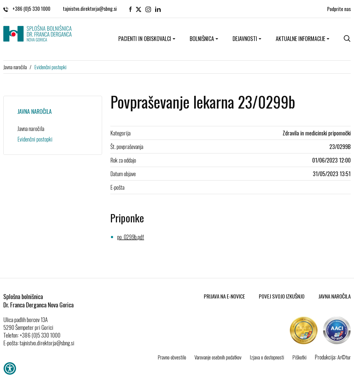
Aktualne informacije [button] (300, 38)
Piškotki (299, 357)
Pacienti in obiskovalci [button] (144, 38)
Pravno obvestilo (172, 357)
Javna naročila (15, 67)
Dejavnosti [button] (245, 38)
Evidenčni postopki (50, 67)
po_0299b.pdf (130, 237)
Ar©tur (344, 357)
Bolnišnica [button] (202, 38)
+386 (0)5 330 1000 (26, 8)
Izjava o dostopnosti (267, 357)
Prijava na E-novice (224, 296)
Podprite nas (339, 8)
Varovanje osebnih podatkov (217, 357)
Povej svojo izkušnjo (281, 296)
